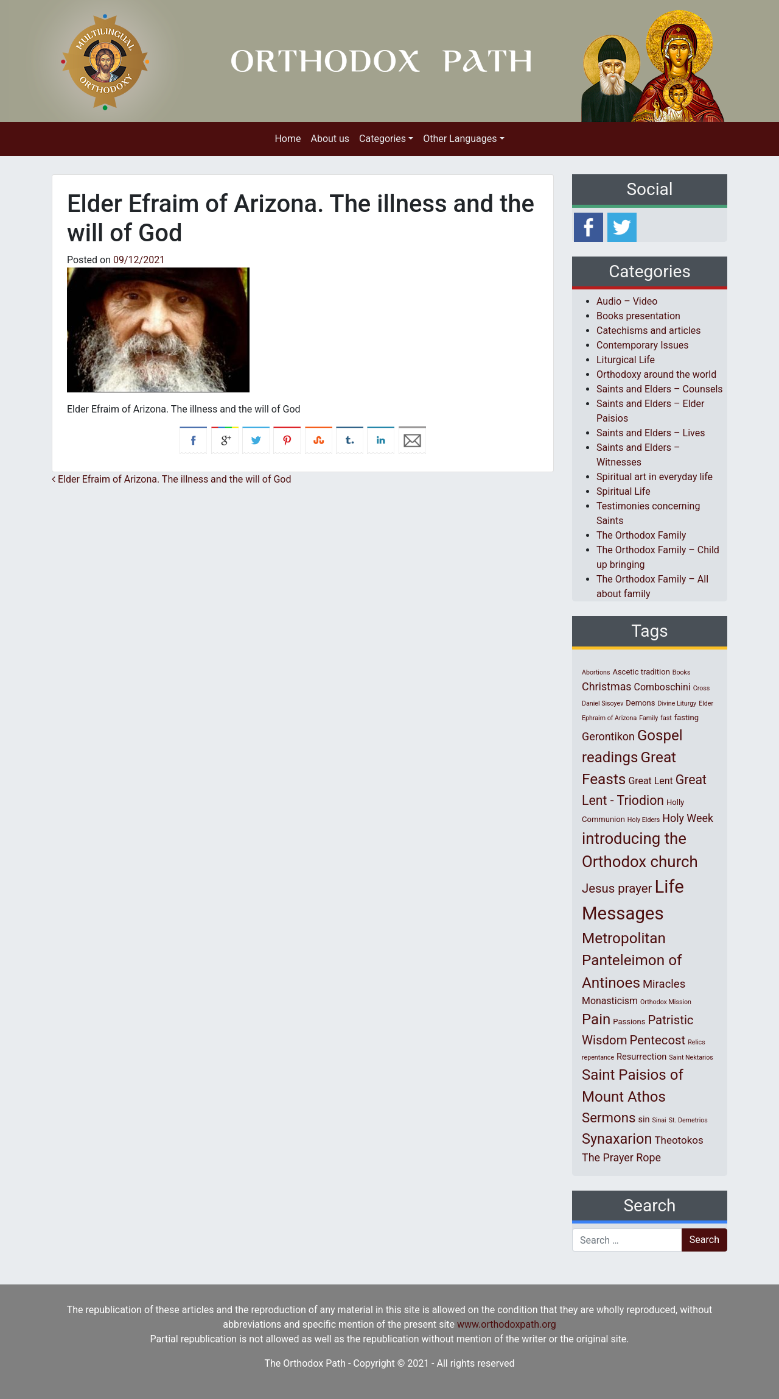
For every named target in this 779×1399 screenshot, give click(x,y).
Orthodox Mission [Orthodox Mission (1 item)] (665, 1002)
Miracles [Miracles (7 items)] (664, 984)
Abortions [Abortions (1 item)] (596, 672)
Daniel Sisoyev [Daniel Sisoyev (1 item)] (602, 703)
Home (287, 138)
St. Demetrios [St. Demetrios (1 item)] (688, 1120)
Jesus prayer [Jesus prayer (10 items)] (617, 888)
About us (329, 138)
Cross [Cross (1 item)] (701, 688)
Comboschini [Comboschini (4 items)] (662, 687)
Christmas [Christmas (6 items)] (607, 686)
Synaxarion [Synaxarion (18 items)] (617, 1138)
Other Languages (460, 138)
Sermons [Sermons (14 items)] (608, 1117)
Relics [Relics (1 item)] (696, 1042)
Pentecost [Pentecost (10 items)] (658, 1040)
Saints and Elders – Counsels (659, 389)
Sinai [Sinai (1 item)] (659, 1120)
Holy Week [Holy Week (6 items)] (687, 818)
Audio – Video (626, 301)
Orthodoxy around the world (656, 374)
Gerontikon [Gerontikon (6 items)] (608, 736)
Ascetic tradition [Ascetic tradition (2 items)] (640, 671)
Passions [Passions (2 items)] (629, 1021)
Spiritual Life (623, 491)
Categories (382, 138)
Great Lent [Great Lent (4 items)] (650, 781)
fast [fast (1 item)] (666, 718)
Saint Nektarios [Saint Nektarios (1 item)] (691, 1057)
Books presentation (638, 316)
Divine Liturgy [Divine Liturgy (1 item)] (676, 703)
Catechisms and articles (648, 330)
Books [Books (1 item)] (681, 672)
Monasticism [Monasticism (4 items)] (610, 1001)
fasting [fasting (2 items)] (686, 717)
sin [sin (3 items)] (643, 1119)
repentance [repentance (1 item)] (598, 1057)
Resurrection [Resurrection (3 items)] (641, 1056)
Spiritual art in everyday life (654, 477)
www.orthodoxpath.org (506, 1324)
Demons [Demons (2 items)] (640, 702)
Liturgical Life (625, 360)
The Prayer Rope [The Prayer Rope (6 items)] (621, 1157)
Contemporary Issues (642, 345)
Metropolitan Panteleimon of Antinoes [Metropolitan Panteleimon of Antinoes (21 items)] (632, 960)
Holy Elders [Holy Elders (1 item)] (643, 820)
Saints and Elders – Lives (650, 433)
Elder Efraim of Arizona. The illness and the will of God (172, 479)
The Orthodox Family (641, 535)
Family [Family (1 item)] (648, 718)
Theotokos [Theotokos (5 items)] (678, 1140)
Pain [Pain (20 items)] (596, 1019)
